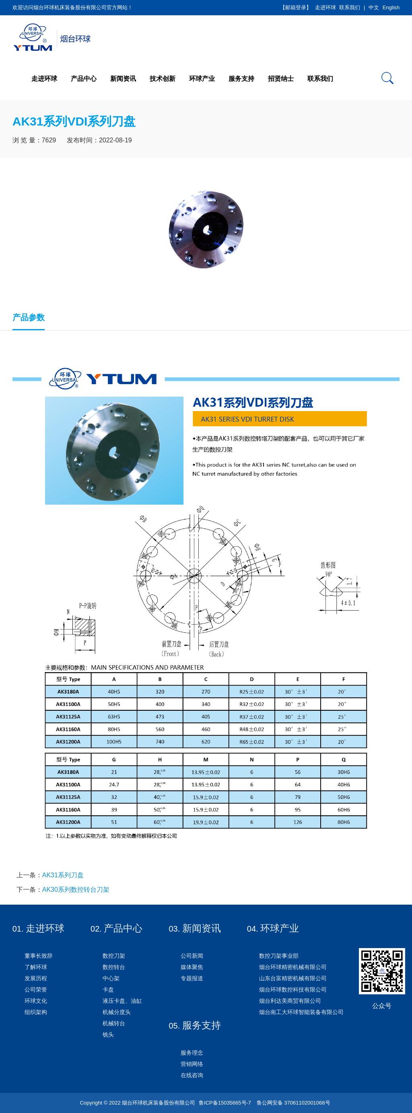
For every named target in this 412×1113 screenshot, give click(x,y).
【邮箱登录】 (295, 7)
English (391, 7)
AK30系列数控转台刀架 (75, 889)
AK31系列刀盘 (63, 875)
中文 (374, 7)
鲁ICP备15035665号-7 (225, 1103)
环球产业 (202, 78)
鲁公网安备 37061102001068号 (292, 1103)
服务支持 (241, 78)
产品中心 (84, 78)
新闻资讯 (123, 78)
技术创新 (162, 78)
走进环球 (325, 7)
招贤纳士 (281, 78)
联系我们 (349, 7)
